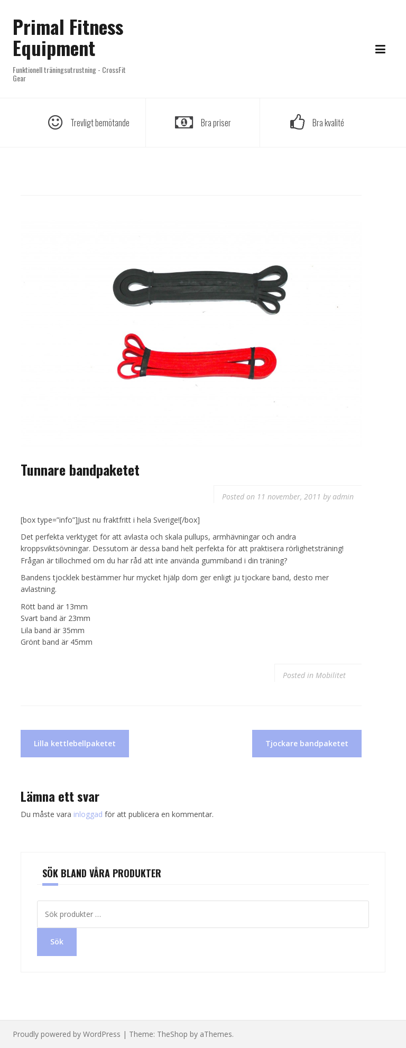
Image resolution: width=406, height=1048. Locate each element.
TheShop (172, 1034)
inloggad (88, 814)
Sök (56, 941)
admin (343, 496)
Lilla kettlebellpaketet (75, 743)
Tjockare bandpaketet (306, 743)
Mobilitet (331, 675)
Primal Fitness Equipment (68, 36)
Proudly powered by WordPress (67, 1034)
